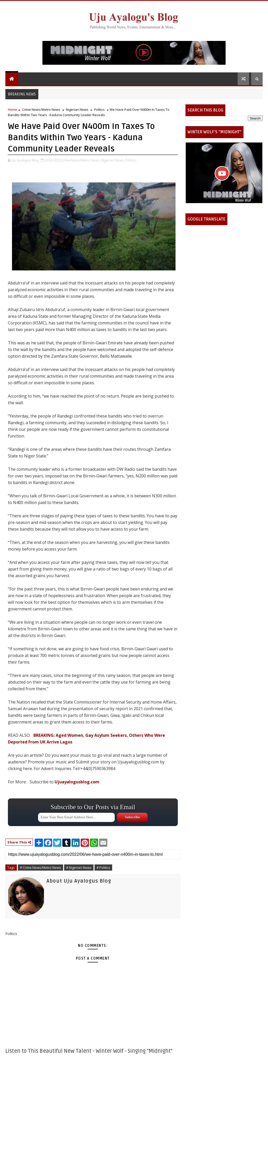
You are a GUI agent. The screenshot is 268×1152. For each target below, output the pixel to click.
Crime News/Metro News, (80, 160)
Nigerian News (77, 109)
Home (12, 109)
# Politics (103, 867)
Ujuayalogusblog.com (77, 782)
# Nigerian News (78, 867)
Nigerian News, (112, 160)
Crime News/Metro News (41, 109)
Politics (99, 109)
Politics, (131, 160)
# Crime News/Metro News (40, 867)
